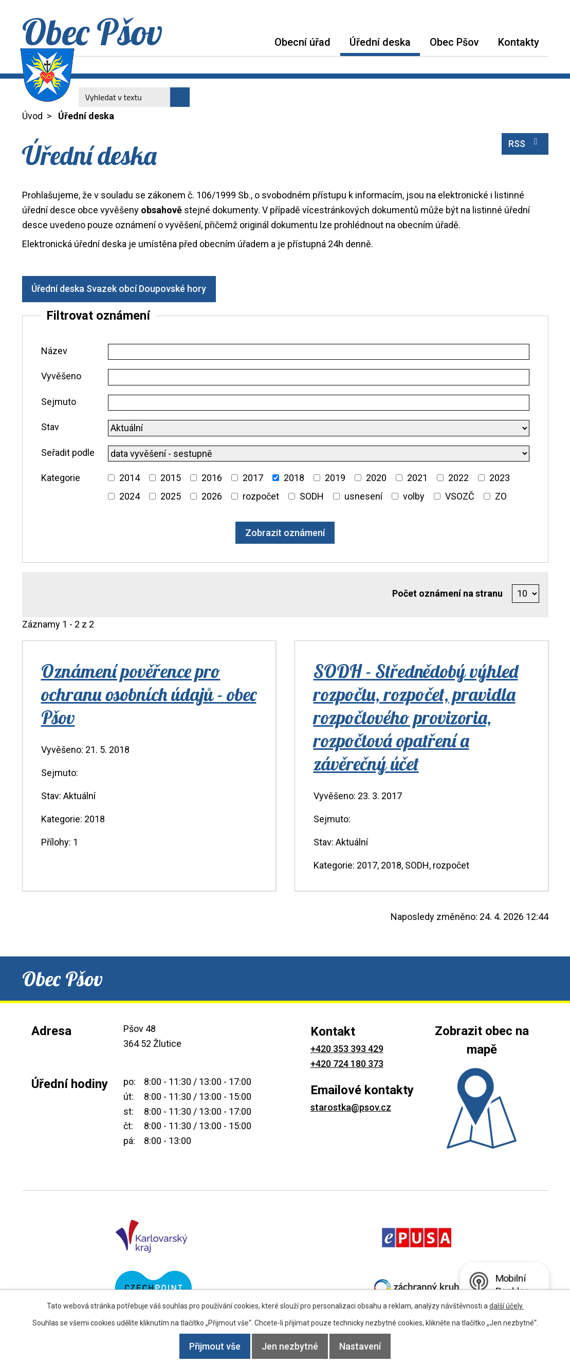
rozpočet (261, 496)
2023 (499, 477)
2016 (211, 477)
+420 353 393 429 (346, 1048)
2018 (294, 477)
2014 (129, 477)
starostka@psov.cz (350, 1107)
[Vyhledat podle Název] (318, 352)
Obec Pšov (454, 42)
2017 (253, 477)
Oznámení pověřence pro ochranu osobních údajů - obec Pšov (148, 694)
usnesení (363, 496)
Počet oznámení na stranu (447, 593)
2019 (335, 477)
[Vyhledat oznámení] (285, 533)
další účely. (506, 1306)
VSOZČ (459, 496)
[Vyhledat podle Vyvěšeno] (318, 377)
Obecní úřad (302, 42)
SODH (312, 496)
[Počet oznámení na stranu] (525, 593)
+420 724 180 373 (346, 1063)
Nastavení (370, 1346)
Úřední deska (380, 42)
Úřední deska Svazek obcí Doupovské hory (124, 288)
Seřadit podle (68, 452)
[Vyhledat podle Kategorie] (111, 477)
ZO (501, 496)
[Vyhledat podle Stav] (318, 428)
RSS (525, 143)
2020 (376, 477)
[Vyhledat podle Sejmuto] (318, 403)
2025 (170, 496)
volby (414, 496)
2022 (458, 477)
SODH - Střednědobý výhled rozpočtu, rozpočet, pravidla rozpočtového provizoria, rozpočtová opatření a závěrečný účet (416, 717)
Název (54, 350)
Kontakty (518, 42)
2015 (170, 477)
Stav (50, 426)
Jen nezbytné (290, 1346)
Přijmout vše (204, 1346)
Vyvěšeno (61, 376)
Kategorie (60, 477)
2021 (417, 477)
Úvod (255, 42)
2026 (211, 496)
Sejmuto (58, 401)
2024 (129, 496)
